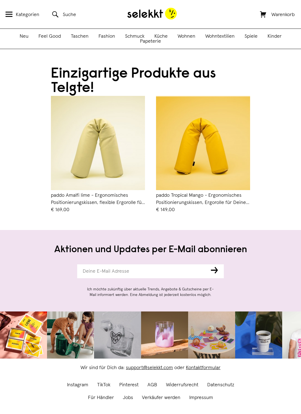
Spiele (251, 36)
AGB (152, 384)
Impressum (201, 397)
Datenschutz (220, 384)
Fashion (106, 36)
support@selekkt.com (149, 367)
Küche (161, 36)
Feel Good (49, 36)
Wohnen (186, 36)
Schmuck (134, 36)
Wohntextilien (220, 36)
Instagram (77, 384)
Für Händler (101, 397)
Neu (24, 36)
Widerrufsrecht (182, 384)
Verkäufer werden (161, 397)
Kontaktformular (203, 367)
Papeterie (150, 41)
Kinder (275, 36)
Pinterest (129, 384)
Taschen (80, 36)
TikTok (103, 384)
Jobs (128, 397)
